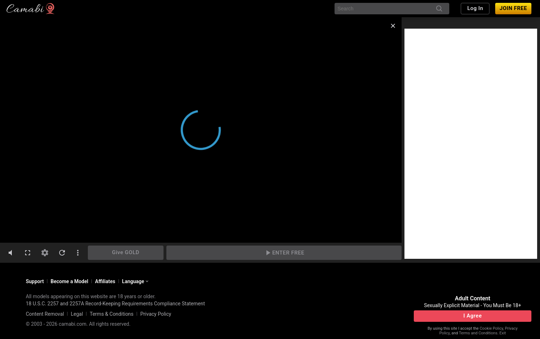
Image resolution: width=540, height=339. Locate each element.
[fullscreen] (27, 253)
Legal (77, 314)
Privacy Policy (155, 314)
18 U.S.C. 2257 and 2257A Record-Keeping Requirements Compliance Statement (115, 303)
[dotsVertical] (78, 252)
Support (35, 281)
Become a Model (69, 281)
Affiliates (105, 281)
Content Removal (45, 314)
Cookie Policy (491, 328)
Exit (502, 333)
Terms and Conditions (478, 333)
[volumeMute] (10, 253)
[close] (393, 25)
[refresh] (62, 253)
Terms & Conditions (111, 314)
